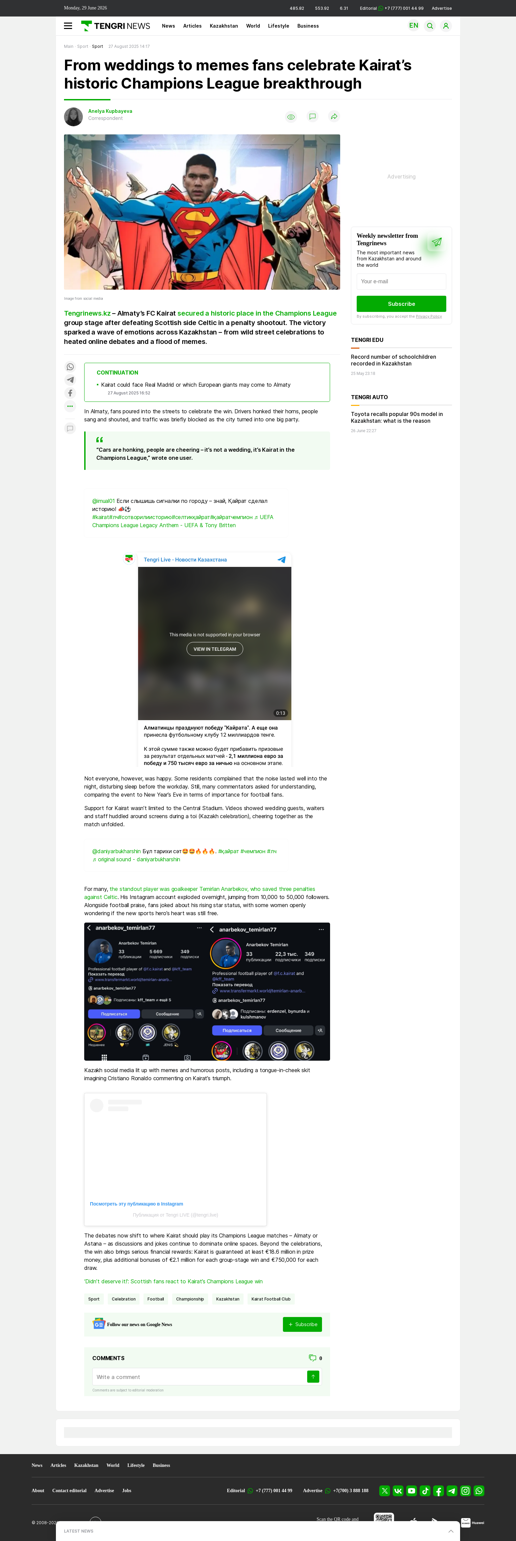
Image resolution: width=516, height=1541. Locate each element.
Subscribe (401, 303)
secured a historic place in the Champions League (257, 313)
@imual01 (103, 500)
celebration (123, 1299)
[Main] (113, 26)
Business (308, 26)
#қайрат (228, 851)
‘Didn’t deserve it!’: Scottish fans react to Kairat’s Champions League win (173, 1281)
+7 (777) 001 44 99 (274, 1490)
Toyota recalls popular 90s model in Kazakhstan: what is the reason (397, 417)
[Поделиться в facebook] (70, 393)
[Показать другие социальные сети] (70, 406)
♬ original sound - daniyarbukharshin (136, 859)
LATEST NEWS (78, 1531)
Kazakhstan (224, 26)
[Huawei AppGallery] (472, 1523)
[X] (384, 1490)
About (38, 1490)
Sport (94, 1299)
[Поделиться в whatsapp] (70, 367)
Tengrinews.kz (87, 313)
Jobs (126, 1490)
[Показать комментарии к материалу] (70, 429)
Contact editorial (69, 1490)
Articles (192, 26)
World (253, 26)
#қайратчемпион (231, 517)
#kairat (100, 517)
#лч (114, 517)
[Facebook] (438, 1490)
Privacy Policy (429, 316)
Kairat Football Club (271, 1299)
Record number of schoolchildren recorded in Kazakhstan (393, 360)
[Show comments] (313, 117)
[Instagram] (465, 1490)
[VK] (398, 1490)
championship (190, 1299)
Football (156, 1299)
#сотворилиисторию (144, 517)
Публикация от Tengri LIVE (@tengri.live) (175, 1215)
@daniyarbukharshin (116, 851)
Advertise (442, 8)
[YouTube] (411, 1490)
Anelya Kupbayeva (110, 111)
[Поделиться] (334, 116)
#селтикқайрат (191, 517)
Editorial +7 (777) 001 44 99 (392, 8)
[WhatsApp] (479, 1490)
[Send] (313, 1377)
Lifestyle (278, 26)
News (168, 26)
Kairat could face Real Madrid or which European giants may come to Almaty (196, 384)
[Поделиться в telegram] (70, 380)
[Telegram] (452, 1490)
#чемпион (252, 851)
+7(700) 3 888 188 (350, 1490)
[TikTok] (425, 1490)
